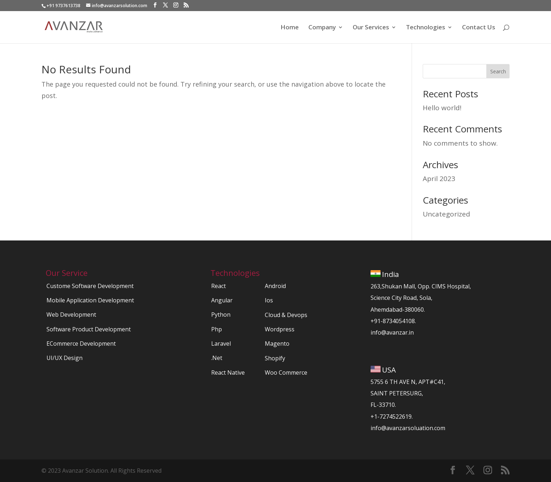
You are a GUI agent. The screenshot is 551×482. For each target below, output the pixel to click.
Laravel (221, 343)
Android (275, 286)
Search (498, 71)
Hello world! (442, 107)
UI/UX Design (64, 358)
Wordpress (279, 329)
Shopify (275, 358)
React (218, 286)
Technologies (425, 28)
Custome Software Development (90, 286)
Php (216, 329)
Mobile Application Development (90, 300)
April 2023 (439, 178)
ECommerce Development (81, 343)
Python (220, 314)
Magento (277, 343)
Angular (222, 300)
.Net (216, 358)
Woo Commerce (286, 372)
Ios (269, 300)
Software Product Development (88, 329)
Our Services (371, 28)
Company (322, 28)
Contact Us (478, 28)
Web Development (71, 314)
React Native (228, 372)
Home (290, 28)
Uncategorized (446, 214)
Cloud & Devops (286, 315)
